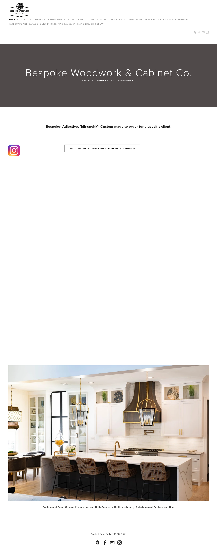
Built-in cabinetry (76, 19)
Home (12, 19)
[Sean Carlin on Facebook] (105, 542)
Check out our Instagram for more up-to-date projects (102, 148)
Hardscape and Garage (23, 23)
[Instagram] (119, 542)
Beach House (152, 19)
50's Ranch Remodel (175, 19)
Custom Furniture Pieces (106, 19)
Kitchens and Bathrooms (46, 19)
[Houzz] (97, 542)
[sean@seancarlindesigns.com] (112, 542)
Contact (22, 19)
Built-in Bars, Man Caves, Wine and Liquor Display (72, 23)
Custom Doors (133, 19)
